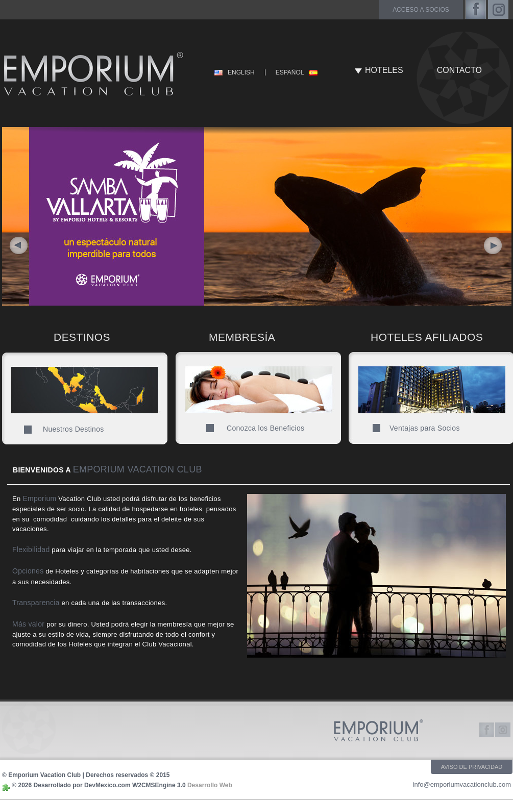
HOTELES (384, 70)
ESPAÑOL (290, 72)
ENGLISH (241, 72)
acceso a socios (421, 9)
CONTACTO (459, 70)
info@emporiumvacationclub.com (462, 784)
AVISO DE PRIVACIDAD (472, 767)
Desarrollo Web (209, 785)
